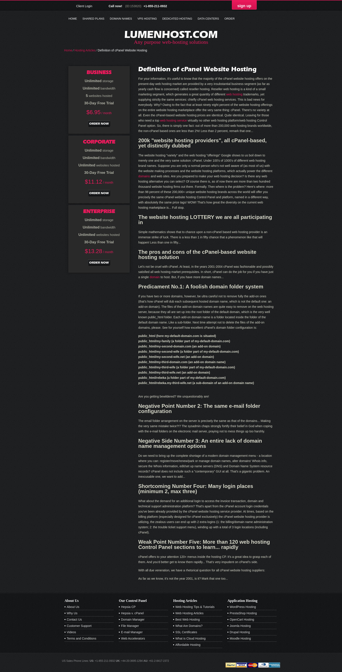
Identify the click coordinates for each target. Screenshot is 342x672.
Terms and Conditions (81, 638)
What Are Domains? (189, 626)
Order (229, 18)
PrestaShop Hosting (243, 613)
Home (72, 18)
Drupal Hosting (240, 632)
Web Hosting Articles (189, 613)
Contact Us (74, 619)
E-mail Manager (132, 632)
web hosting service (173, 120)
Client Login (84, 6)
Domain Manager (132, 619)
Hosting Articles (84, 50)
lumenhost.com (171, 34)
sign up (244, 6)
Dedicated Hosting (177, 18)
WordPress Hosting (243, 607)
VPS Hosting (147, 18)
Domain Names (121, 18)
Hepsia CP (128, 607)
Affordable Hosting (187, 645)
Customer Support (79, 626)
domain (155, 277)
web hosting (234, 94)
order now (99, 123)
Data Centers (208, 18)
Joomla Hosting (240, 626)
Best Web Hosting (187, 619)
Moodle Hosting (240, 638)
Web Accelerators (133, 638)
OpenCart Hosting (242, 619)
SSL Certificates (186, 632)
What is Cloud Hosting (190, 638)
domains (144, 176)
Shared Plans (93, 18)
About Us (73, 607)
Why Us (72, 613)
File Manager (130, 626)
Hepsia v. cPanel (132, 613)
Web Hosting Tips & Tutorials (194, 607)
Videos (71, 632)
